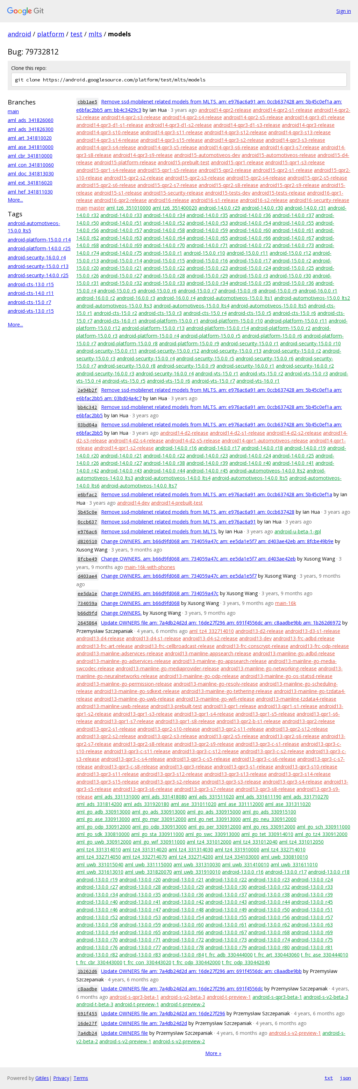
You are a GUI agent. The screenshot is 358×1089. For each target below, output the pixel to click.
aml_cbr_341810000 (30, 155)
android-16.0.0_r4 (176, 298)
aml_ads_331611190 (258, 796)
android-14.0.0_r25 (293, 455)
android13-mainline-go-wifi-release (215, 698)
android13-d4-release (100, 638)
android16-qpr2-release (120, 200)
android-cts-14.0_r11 (31, 293)
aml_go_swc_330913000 (212, 834)
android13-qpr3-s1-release (243, 766)
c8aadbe (87, 989)
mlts (95, 34)
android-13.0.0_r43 (226, 902)
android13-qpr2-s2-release (106, 736)
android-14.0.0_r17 (219, 448)
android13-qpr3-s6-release (143, 789)
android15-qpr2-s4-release (256, 177)
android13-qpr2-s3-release (167, 736)
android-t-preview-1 (229, 997)
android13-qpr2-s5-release (228, 736)
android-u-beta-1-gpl (297, 531)
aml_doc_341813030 (31, 173)
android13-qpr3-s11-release (107, 774)
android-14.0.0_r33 (121, 215)
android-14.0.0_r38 (164, 463)
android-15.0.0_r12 (290, 253)
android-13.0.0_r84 (183, 954)
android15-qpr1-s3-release (295, 162)
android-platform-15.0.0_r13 (153, 328)
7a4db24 (87, 1033)
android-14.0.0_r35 (207, 215)
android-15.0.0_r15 (164, 260)
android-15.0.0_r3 (248, 275)
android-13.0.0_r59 (140, 924)
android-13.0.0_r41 (140, 902)
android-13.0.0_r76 (97, 947)
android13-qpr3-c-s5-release (198, 759)
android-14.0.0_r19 (305, 448)
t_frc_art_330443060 (277, 954)
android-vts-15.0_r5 (123, 380)
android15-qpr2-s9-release (290, 185)
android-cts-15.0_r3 (160, 313)
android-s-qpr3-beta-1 (134, 997)
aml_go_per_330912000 (214, 826)
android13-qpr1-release (229, 706)
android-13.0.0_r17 (286, 871)
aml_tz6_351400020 (174, 207)
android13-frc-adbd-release (304, 638)
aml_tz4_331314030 (191, 849)
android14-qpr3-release (308, 125)
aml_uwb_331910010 (197, 871)
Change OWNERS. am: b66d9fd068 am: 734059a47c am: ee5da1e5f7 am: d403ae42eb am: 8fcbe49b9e (217, 541)
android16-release (168, 200)
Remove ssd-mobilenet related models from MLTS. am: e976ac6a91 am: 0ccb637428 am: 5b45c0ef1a (216, 494)
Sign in (343, 11)
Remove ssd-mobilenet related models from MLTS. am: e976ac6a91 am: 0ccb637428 (197, 512)
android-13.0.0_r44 (269, 902)
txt (328, 1078)
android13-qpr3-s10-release (306, 766)
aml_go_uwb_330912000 (103, 841)
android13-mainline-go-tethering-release (226, 691)
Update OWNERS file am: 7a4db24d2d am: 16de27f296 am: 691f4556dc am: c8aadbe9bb (201, 971)
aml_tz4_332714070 (144, 856)
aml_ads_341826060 (30, 120)
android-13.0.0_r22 (226, 879)
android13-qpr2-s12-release (296, 729)
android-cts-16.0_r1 (115, 320)
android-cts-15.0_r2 (115, 313)
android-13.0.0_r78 (183, 947)
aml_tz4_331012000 (209, 841)
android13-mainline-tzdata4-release (296, 698)
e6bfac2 (87, 495)
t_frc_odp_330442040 (246, 962)
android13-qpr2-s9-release (204, 744)
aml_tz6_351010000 (128, 207)
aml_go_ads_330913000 (159, 811)
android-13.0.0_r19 (97, 879)
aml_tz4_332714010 (211, 631)
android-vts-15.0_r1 (216, 373)
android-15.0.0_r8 (237, 290)
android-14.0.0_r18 (262, 448)
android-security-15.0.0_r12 (168, 350)
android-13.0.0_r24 (312, 879)
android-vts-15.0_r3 (306, 373)
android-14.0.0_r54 (250, 222)
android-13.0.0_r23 (269, 879)
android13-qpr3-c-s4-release (133, 759)
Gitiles (42, 1078)
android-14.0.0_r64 (164, 238)
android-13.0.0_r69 (312, 932)
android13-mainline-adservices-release (119, 653)
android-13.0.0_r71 (140, 939)
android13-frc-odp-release (319, 646)
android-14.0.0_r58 (164, 230)
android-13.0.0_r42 (183, 902)
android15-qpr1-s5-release (167, 170)
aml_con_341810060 (31, 164)
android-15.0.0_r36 (293, 283)
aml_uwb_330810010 (284, 856)
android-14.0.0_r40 (250, 463)
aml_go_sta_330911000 (157, 834)
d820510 (87, 541)
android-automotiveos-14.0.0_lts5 (250, 478)
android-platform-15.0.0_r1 (168, 320)
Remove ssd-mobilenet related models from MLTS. (159, 531)
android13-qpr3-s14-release (299, 774)
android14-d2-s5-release (192, 440)
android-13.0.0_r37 (226, 894)
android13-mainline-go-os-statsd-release (286, 676)
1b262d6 (87, 971)
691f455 (87, 1014)
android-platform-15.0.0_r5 (210, 335)
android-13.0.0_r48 (183, 909)
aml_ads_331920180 (146, 804)
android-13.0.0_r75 (312, 939)
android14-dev (133, 502)
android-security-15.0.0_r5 (205, 358)
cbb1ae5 (87, 102)
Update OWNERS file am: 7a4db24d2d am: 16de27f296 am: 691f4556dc (182, 988)
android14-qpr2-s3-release (131, 117)
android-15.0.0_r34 (207, 283)
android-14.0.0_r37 (293, 215)
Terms (80, 1078)
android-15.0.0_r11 (247, 253)
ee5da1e (87, 594)
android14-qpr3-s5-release (167, 147)
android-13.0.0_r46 (97, 909)
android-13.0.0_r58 (97, 924)
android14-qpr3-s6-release (228, 147)
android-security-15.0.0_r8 (127, 365)
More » (213, 1053)
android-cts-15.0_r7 (29, 302)
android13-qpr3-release (185, 766)
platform (50, 34)
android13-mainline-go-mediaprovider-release (167, 668)
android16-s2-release (264, 200)
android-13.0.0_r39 (312, 894)
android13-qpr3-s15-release (107, 781)
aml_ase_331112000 (241, 804)
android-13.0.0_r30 (226, 887)
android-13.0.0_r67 (226, 932)
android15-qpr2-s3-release (195, 177)
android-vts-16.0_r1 (258, 380)
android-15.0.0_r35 (250, 283)
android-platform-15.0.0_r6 (272, 335)
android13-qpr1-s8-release (185, 721)
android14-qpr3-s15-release (171, 140)
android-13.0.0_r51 (312, 909)
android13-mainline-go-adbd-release (294, 653)
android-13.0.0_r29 (183, 887)
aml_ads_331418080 (164, 796)
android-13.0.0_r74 (269, 939)
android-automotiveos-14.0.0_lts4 (172, 478)
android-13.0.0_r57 (312, 917)
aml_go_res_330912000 (269, 826)
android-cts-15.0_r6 (294, 313)
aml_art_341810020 (30, 138)
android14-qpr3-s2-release (234, 140)
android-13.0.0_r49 (226, 909)
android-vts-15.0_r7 (213, 380)
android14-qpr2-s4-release (192, 117)
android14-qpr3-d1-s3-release (246, 125)
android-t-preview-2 (182, 1004)
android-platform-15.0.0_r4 (149, 335)
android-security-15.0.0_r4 (146, 358)
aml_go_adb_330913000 (103, 811)
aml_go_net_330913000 (214, 819)
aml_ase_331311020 (288, 804)
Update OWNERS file (124, 1033)
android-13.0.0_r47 (140, 909)
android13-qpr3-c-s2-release (272, 751)
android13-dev (255, 638)
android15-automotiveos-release (279, 155)
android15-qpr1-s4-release (106, 170)
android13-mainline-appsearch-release (208, 653)
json (345, 1078)
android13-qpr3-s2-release (170, 781)
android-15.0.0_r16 (207, 260)
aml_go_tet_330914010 (267, 834)
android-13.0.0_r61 (226, 924)
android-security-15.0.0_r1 (250, 343)
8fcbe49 (87, 559)
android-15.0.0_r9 (277, 290)
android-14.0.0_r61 (293, 230)
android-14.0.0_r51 (121, 222)
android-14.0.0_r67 (293, 238)
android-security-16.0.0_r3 (105, 373)
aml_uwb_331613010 (99, 871)
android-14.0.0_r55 (293, 222)
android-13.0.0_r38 (269, 894)
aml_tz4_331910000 (237, 849)
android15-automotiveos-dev (207, 155)
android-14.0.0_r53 (207, 222)
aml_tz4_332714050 (98, 856)
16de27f (87, 1023)
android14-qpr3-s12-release (235, 132)
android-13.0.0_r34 (97, 894)
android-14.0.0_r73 (293, 245)
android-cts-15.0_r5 (249, 313)
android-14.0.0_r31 (305, 207)
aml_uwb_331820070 (148, 871)
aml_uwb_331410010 (245, 864)
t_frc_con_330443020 (147, 962)
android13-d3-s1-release (312, 631)
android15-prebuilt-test (183, 162)
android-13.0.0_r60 (183, 924)
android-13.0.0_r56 (269, 917)
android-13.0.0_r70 (97, 939)
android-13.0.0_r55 (226, 917)
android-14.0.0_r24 (250, 455)
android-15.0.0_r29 (207, 275)
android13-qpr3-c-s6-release (264, 759)
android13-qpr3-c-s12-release (205, 751)
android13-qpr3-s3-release (231, 781)
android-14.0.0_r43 (121, 470)
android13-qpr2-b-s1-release (248, 721)
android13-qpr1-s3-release (143, 714)
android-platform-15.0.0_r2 (280, 328)
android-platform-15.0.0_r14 (39, 239)
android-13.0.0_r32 (269, 887)
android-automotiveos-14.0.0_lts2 (267, 470)
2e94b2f (87, 390)
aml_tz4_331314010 (98, 849)
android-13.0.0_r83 (140, 954)
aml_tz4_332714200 (191, 856)
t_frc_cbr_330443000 (99, 962)
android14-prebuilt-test (177, 502)
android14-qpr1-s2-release (124, 448)
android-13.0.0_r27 (97, 887)
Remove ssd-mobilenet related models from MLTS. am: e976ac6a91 (178, 521)
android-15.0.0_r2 (291, 260)
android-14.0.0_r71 (207, 245)
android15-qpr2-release (225, 170)
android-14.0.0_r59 (207, 230)
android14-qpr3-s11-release (171, 132)
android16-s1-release (214, 200)
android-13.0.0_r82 (97, 954)
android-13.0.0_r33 (312, 887)
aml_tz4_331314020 (144, 849)
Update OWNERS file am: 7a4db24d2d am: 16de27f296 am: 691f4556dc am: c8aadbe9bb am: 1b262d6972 (221, 622)
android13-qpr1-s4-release (204, 714)
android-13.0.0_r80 (269, 947)
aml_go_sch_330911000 (323, 826)
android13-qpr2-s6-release (290, 736)
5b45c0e (87, 512)
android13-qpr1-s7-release (124, 721)
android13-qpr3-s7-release (204, 789)
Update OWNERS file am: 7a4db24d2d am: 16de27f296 (163, 1013)
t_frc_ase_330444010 (324, 954)
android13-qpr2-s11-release (232, 729)
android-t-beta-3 (94, 1004)
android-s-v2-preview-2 (179, 1041)
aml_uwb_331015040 (99, 864)
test (76, 34)
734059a (87, 603)
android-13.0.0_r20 (140, 879)
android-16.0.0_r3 (135, 298)
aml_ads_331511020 (211, 796)
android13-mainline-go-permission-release (124, 683)
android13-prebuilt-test (176, 706)
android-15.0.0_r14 (121, 260)
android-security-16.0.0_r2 (305, 365)
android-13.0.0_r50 (269, 909)
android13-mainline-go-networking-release (269, 668)
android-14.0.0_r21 (121, 455)
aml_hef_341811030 (30, 191)
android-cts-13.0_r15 (31, 284)
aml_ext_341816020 (30, 182)
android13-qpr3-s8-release (265, 789)
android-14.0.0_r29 (219, 207)
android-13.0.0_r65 (140, 932)
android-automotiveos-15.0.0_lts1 (235, 298)
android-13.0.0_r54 (183, 917)
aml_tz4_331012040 (255, 841)
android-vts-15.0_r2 (261, 373)
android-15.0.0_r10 (204, 253)
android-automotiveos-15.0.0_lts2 (312, 298)
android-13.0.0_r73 (226, 939)
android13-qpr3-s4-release (292, 781)
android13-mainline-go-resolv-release (215, 683)
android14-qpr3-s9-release (143, 155)
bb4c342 (87, 407)
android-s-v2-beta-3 (182, 997)
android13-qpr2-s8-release (143, 744)
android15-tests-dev (227, 192)
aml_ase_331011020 (193, 804)
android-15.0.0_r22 (164, 268)
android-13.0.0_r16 (243, 871)
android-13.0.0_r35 (140, 894)
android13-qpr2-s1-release (106, 729)
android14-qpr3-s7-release (290, 147)
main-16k (285, 603)
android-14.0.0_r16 (176, 448)
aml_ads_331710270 (306, 796)
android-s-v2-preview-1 (295, 1033)
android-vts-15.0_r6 (168, 380)
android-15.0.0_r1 (162, 253)
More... (15, 199)
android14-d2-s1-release (237, 433)
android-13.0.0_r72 (183, 939)
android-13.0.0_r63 (312, 924)
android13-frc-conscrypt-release (252, 646)
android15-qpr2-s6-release (106, 185)
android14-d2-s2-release (294, 433)
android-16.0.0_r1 (318, 290)
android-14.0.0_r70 (164, 245)
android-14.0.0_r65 (207, 238)
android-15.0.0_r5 (117, 290)
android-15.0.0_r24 (250, 268)
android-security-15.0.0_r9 (186, 365)
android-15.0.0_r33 (164, 283)
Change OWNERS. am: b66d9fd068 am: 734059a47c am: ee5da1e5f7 (179, 575)
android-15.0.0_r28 (164, 275)
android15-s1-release (118, 192)
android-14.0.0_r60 (250, 230)
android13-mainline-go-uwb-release (134, 698)
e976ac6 (87, 532)
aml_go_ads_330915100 (269, 811)
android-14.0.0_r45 (207, 470)
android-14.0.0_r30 (262, 207)
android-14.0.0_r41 (293, 463)
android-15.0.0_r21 (121, 268)
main (13, 111)
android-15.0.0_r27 (121, 275)
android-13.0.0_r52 (97, 917)
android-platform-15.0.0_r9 (189, 343)
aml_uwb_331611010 (294, 864)
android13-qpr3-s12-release (171, 774)
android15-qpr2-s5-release (317, 177)
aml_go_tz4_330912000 (321, 834)
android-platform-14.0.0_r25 (39, 248)
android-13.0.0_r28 (140, 887)
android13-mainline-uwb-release (112, 706)
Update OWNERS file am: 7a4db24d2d (144, 1023)
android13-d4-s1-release (153, 638)
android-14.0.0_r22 (164, 455)
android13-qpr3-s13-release (235, 774)
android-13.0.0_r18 (329, 871)
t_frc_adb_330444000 (229, 954)
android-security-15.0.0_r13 (38, 266)
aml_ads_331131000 (117, 796)
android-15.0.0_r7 (197, 290)
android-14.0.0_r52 (164, 222)
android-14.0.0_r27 (121, 463)
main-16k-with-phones (149, 567)
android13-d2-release (259, 631)
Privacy (61, 1078)
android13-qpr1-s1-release (287, 706)
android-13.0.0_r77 (140, 947)
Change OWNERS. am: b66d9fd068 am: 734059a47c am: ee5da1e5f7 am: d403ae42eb (198, 558)
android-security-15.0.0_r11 (106, 350)
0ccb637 (87, 522)
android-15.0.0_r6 (157, 290)
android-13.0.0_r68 (269, 932)
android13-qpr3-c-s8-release (126, 766)
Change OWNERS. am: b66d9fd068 (140, 603)
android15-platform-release (125, 162)
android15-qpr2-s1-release (283, 170)
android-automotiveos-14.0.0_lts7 (139, 485)
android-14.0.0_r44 (164, 470)
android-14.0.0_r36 (250, 215)
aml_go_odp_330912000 (103, 826)
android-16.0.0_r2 (95, 298)
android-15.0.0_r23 (207, 268)
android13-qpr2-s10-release (168, 729)
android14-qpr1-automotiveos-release (265, 440)
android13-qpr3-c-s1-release (267, 744)
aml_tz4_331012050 (301, 841)
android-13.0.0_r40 (97, 902)
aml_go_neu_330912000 (269, 819)
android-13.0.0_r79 (226, 947)
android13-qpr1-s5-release (265, 714)
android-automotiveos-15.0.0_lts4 (191, 305)
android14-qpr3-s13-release (299, 132)
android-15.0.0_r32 (121, 283)
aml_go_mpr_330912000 (158, 819)
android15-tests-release (279, 192)
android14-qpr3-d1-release (315, 117)
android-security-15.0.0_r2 (292, 350)
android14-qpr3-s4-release (106, 147)
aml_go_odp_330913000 (159, 826)
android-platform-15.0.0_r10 (231, 320)
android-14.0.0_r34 (164, 215)
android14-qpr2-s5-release (253, 117)
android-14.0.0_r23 (207, 455)
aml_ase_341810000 (30, 147)
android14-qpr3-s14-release (107, 140)
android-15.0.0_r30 (290, 275)
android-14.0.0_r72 (250, 245)
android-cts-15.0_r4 (205, 313)
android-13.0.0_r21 (183, 879)
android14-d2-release (184, 433)
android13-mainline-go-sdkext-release (137, 691)
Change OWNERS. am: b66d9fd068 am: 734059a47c (160, 593)
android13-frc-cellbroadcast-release (174, 646)
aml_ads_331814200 (99, 804)
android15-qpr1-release (237, 162)
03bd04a (87, 425)
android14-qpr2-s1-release (283, 110)
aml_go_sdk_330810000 (103, 834)
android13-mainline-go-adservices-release (123, 661)
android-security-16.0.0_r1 (245, 365)
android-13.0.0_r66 (183, 932)
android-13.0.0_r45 (312, 902)
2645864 (87, 623)
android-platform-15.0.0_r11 (295, 320)
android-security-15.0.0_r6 (265, 358)
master (97, 207)
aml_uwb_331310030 (197, 864)
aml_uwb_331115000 (148, 864)
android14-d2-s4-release (136, 440)
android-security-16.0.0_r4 (37, 257)
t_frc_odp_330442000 (197, 962)
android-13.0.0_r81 (312, 947)
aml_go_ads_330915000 (214, 811)
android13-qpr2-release (308, 721)
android (19, 34)
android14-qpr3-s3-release (295, 140)
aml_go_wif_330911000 (159, 841)
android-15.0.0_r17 (250, 260)
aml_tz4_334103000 (237, 856)
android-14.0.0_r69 (121, 245)
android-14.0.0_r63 (121, 238)
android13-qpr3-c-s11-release (137, 751)
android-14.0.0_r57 (121, 230)
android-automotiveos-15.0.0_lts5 (269, 305)
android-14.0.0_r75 (121, 253)
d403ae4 (87, 576)
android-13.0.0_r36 (183, 894)
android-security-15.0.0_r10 (310, 343)
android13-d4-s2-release (210, 638)
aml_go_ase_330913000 (103, 819)
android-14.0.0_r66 (250, 238)
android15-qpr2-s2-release (134, 177)
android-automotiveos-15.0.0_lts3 (114, 305)
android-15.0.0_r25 (293, 268)
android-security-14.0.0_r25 (38, 275)
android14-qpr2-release (225, 110)
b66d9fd (87, 613)
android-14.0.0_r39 (207, 463)
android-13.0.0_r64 (97, 932)
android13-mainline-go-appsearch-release (219, 661)
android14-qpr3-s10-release (107, 132)
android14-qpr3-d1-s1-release (109, 125)
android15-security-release (173, 192)
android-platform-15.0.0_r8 (128, 343)
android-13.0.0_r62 (269, 924)
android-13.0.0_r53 (140, 917)
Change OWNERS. (121, 613)
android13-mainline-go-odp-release (199, 676)
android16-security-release (319, 200)
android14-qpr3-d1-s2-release (178, 125)
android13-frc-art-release (104, 646)
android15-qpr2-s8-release (228, 185)
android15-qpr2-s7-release (167, 185)
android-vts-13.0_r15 (31, 311)
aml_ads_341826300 (30, 129)
